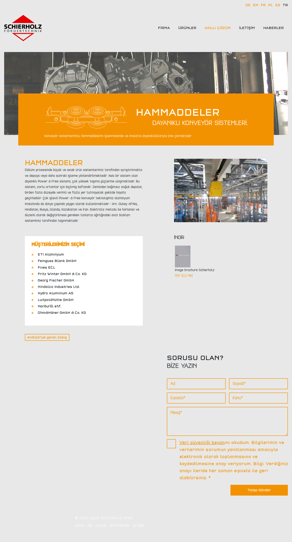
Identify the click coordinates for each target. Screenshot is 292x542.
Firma (164, 28)
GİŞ (90, 525)
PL (270, 5)
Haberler (273, 28)
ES (277, 5)
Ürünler (187, 28)
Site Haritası (119, 525)
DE (248, 5)
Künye (79, 525)
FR (263, 5)
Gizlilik (101, 525)
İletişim (247, 28)
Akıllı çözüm (218, 28)
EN (255, 5)
